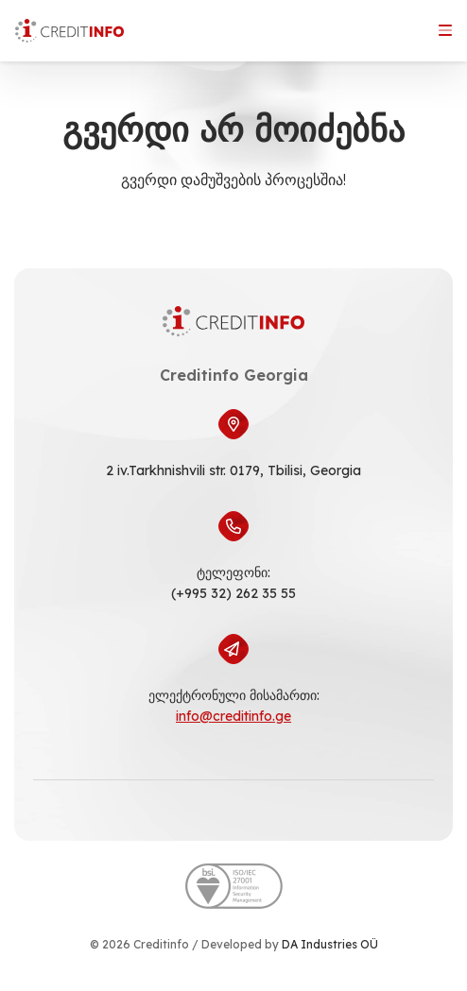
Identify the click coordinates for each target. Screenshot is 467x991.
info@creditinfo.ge (233, 716)
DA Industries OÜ (330, 944)
